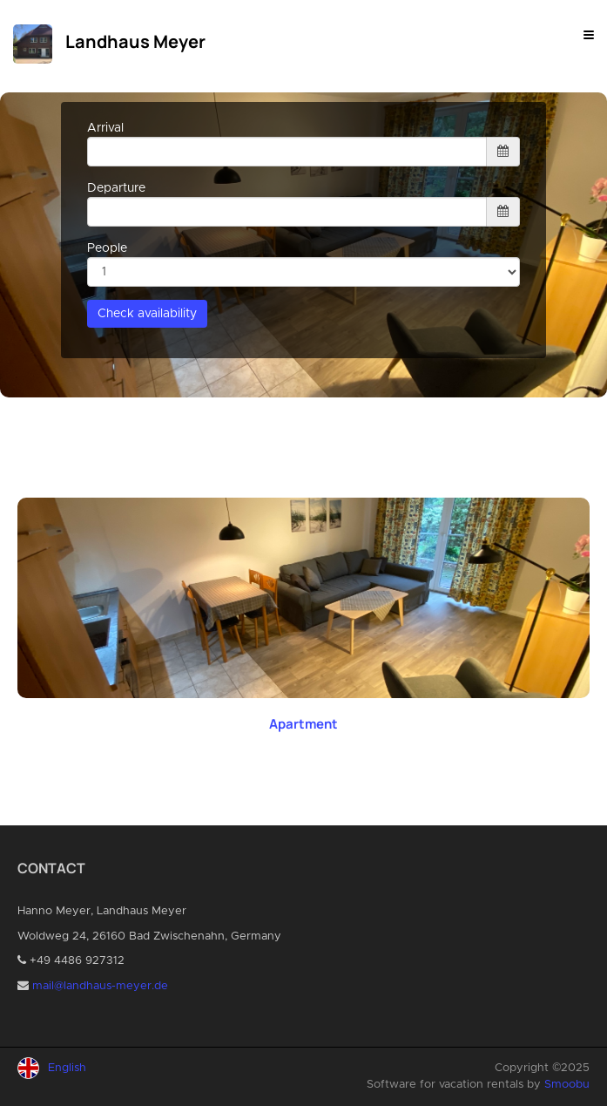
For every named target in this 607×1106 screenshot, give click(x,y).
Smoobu (567, 1084)
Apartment (303, 724)
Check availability (147, 314)
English (67, 1068)
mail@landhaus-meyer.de (100, 986)
